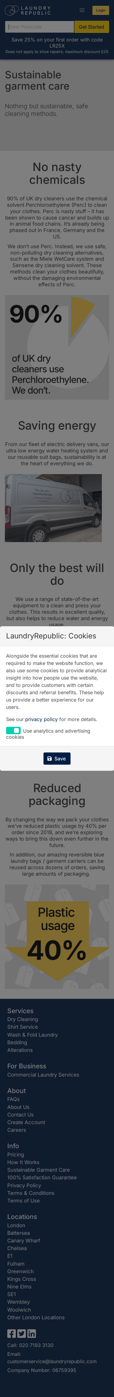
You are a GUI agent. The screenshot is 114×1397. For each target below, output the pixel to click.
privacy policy (41, 719)
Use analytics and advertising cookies (48, 734)
